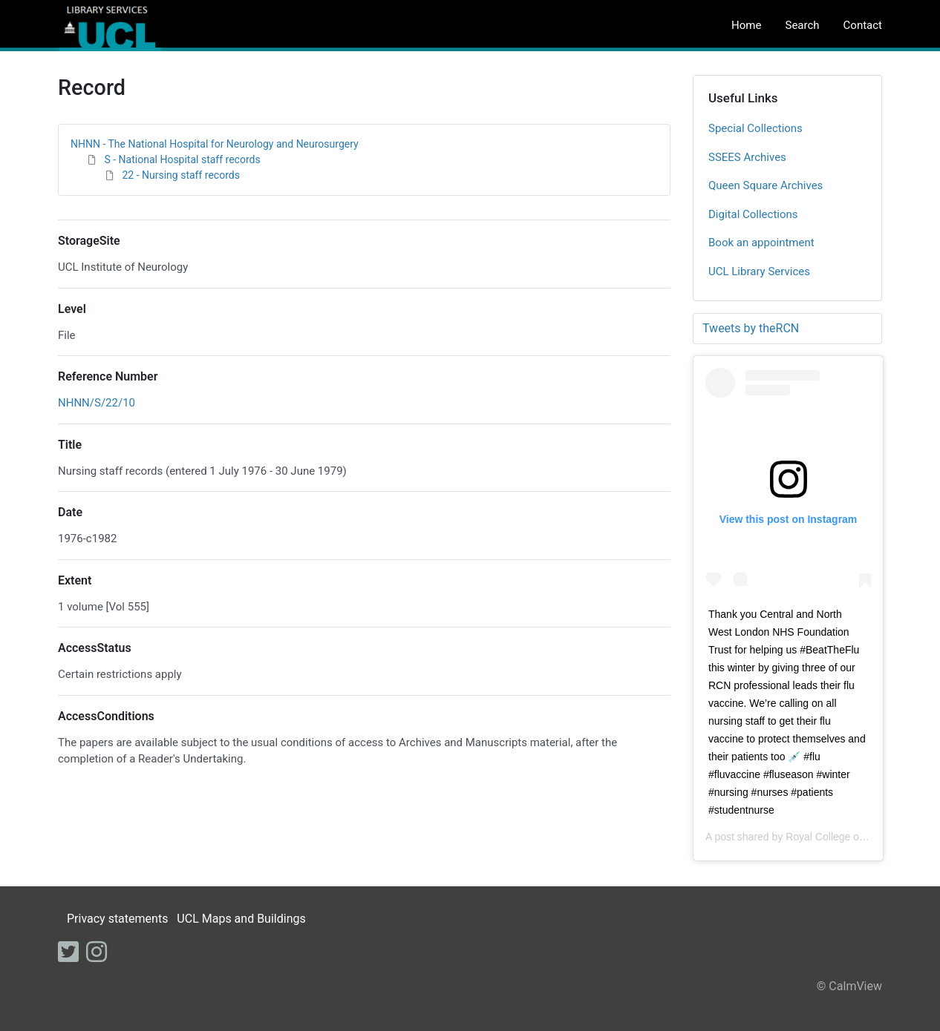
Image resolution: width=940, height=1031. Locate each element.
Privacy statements (117, 919)
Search (802, 25)
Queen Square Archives (765, 185)
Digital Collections (753, 214)
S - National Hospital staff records (182, 159)
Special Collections (755, 128)
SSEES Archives (747, 157)
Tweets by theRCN (750, 328)
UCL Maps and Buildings (241, 919)
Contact (862, 25)
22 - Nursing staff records (180, 175)
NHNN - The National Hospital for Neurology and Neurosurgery (215, 144)
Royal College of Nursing (843, 837)
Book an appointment (761, 242)
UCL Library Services (759, 271)
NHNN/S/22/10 (96, 402)
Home (746, 25)
